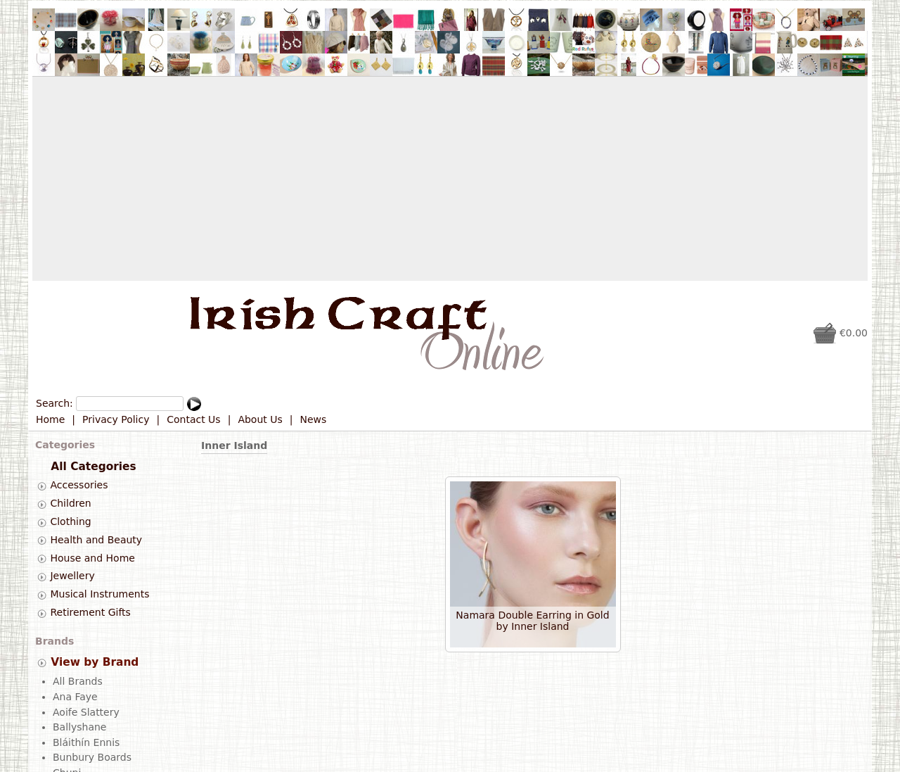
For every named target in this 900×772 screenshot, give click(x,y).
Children (70, 503)
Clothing (70, 521)
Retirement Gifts (90, 612)
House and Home (92, 558)
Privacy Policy (115, 419)
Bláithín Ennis (86, 741)
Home (50, 419)
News (313, 419)
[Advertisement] (450, 178)
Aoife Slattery (86, 710)
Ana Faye (75, 695)
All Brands (78, 680)
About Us (260, 419)
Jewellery (72, 576)
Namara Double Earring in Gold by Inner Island (532, 620)
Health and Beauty (96, 539)
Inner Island (234, 445)
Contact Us (193, 419)
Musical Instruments (99, 594)
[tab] (42, 486)
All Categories (93, 466)
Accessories (79, 485)
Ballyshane (79, 725)
